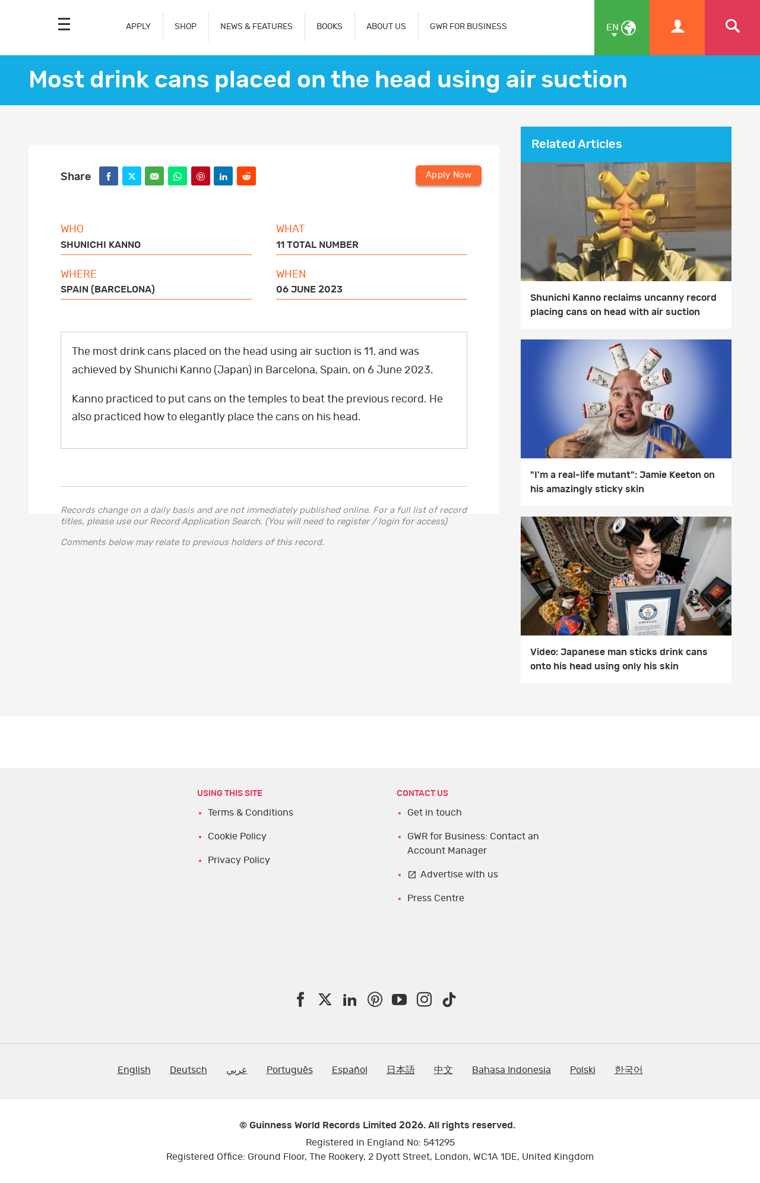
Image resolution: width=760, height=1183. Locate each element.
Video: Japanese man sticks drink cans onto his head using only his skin (619, 659)
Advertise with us (459, 874)
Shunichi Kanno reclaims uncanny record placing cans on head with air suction (623, 305)
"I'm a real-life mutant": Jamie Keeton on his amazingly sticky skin (622, 482)
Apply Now (448, 175)
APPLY (138, 26)
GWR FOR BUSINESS (468, 26)
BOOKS (329, 26)
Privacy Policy (239, 860)
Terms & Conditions (250, 812)
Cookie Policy (237, 836)
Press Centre (435, 898)
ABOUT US (386, 26)
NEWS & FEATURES (256, 26)
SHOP (186, 26)
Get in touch (434, 812)
